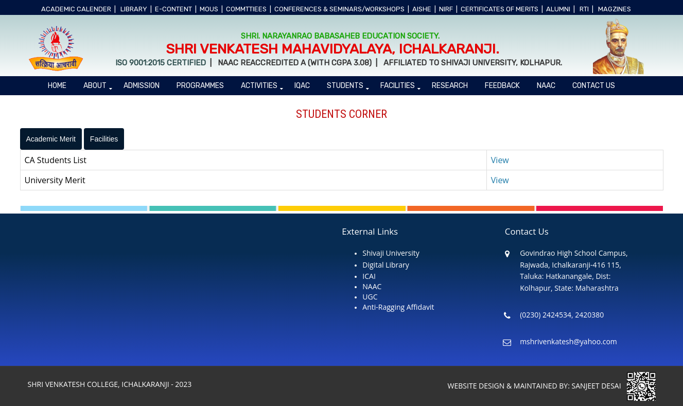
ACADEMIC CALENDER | (78, 9)
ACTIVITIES (259, 85)
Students (345, 85)
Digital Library (385, 265)
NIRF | (448, 9)
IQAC (302, 85)
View (500, 160)
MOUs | (211, 9)
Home (57, 85)
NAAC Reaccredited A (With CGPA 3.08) (294, 62)
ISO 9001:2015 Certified (161, 62)
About (95, 85)
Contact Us (593, 85)
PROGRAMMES (200, 85)
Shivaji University (390, 253)
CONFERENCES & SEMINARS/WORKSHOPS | (341, 9)
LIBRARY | (136, 9)
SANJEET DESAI (613, 386)
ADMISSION (142, 85)
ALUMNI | (560, 9)
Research (450, 85)
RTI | (586, 9)
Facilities (397, 85)
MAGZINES (616, 9)
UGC (369, 297)
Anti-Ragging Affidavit (398, 307)
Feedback (502, 85)
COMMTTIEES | (248, 9)
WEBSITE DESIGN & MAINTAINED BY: (510, 386)
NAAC (546, 85)
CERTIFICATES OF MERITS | (502, 9)
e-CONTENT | (176, 9)
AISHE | (424, 9)
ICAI (369, 276)
